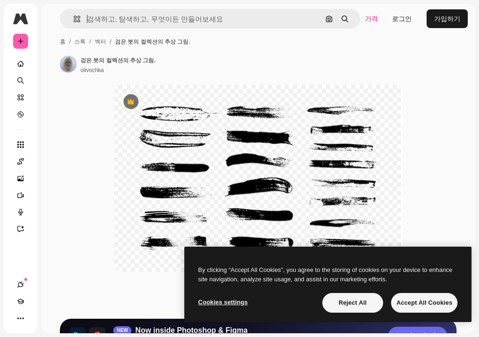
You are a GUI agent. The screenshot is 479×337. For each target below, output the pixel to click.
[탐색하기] (20, 114)
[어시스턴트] (20, 228)
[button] (73, 18)
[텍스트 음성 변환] (20, 212)
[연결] (20, 284)
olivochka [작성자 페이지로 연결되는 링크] (92, 70)
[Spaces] (20, 161)
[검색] (20, 80)
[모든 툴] (20, 144)
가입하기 (447, 18)
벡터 (100, 41)
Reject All (353, 302)
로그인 (402, 18)
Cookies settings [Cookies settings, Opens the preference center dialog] (223, 302)
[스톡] (20, 97)
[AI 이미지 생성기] (20, 178)
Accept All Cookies (424, 302)
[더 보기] (20, 318)
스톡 (80, 41)
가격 (371, 18)
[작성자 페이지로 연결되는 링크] (68, 64)
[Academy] (20, 301)
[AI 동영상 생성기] (20, 195)
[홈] (20, 63)
